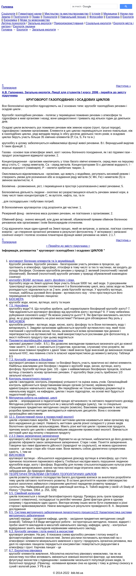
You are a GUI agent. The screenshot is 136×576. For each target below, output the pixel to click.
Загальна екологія (40, 23)
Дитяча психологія (13, 23)
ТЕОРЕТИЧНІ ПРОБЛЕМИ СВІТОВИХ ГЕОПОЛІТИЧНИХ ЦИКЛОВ (53, 474)
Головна (6, 29)
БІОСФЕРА (16, 299)
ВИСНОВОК (17, 321)
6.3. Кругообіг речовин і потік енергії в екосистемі (41, 531)
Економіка (10, 20)
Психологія (50, 16)
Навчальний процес (73, 16)
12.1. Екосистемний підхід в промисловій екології (41, 416)
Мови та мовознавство (35, 20)
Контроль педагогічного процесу (30, 378)
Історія (96, 13)
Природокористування (68, 23)
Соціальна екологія (98, 23)
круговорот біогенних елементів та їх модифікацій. (42, 260)
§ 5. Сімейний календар (24, 493)
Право (36, 16)
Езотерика (113, 16)
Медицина (110, 13)
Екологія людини (24, 26)
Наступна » (123, 85)
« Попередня (9, 86)
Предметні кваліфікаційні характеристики (36, 340)
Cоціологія (8, 13)
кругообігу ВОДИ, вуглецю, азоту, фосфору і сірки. (42, 280)
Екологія (128, 16)
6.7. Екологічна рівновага (25, 550)
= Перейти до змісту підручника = (68, 245)
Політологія (21, 16)
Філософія (96, 16)
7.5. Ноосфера (18, 305)
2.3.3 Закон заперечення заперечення (34, 435)
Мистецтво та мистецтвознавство (67, 13)
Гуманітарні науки (29, 13)
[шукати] (93, 6)
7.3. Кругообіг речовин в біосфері (31, 359)
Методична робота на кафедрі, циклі (33, 397)
